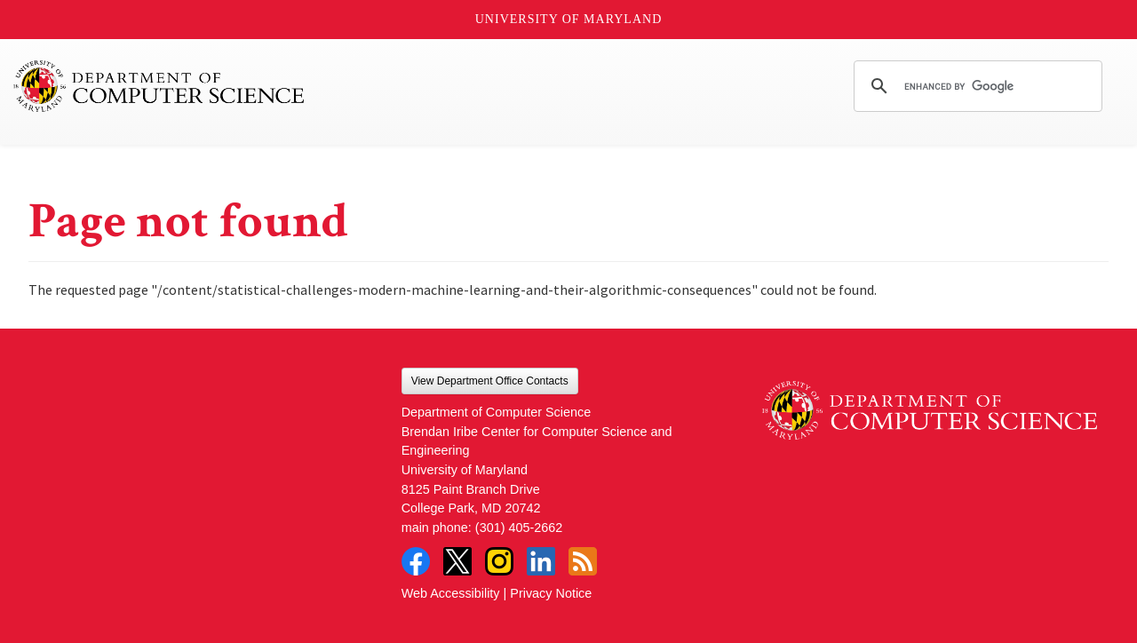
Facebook (416, 561)
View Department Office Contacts (489, 381)
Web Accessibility (451, 593)
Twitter (457, 561)
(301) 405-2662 (518, 527)
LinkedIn (541, 561)
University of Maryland (569, 19)
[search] (975, 86)
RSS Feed (582, 561)
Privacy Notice (551, 593)
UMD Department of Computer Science (159, 86)
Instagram (499, 561)
